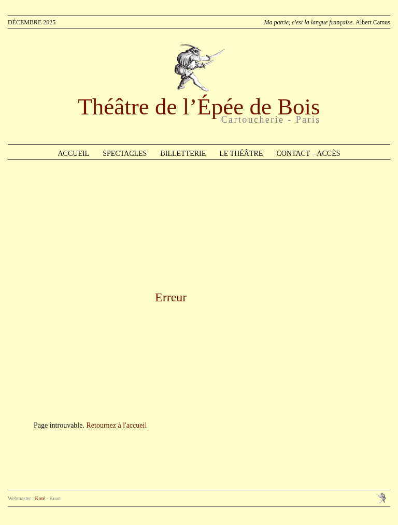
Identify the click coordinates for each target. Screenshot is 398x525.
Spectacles (125, 153)
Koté (40, 498)
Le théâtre (241, 153)
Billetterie (183, 153)
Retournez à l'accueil (116, 425)
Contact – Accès (308, 153)
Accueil (74, 153)
